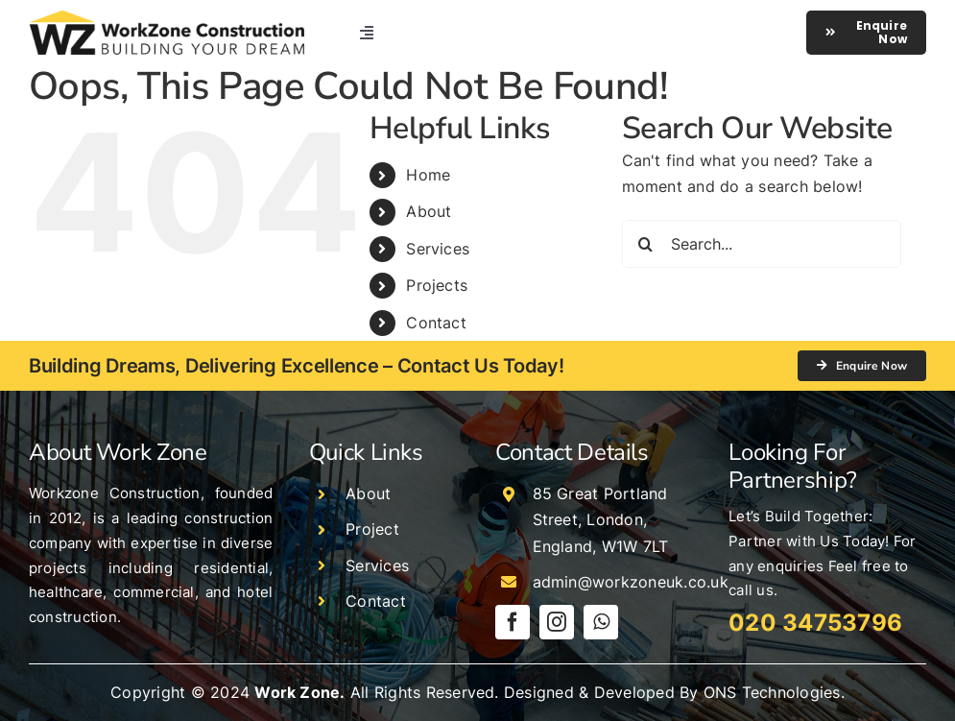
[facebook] (512, 622)
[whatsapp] (601, 622)
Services (437, 248)
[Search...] (762, 244)
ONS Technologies (772, 692)
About (428, 211)
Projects (436, 285)
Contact (436, 322)
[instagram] (556, 622)
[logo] (166, 17)
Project (372, 529)
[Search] (646, 244)
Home (428, 174)
